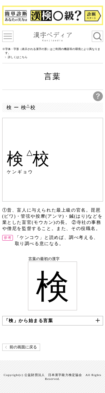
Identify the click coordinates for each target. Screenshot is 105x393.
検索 (97, 36)
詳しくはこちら (17, 57)
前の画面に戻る (23, 347)
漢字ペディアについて (7, 36)
